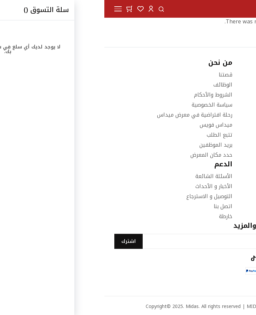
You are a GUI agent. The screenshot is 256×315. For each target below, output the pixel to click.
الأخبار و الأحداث (109, 186)
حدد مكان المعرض (107, 155)
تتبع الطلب (115, 135)
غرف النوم (234, 176)
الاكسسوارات (231, 196)
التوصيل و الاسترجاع (105, 196)
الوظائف (118, 85)
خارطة (121, 216)
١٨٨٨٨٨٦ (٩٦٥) (228, 95)
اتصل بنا (118, 206)
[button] (46, 8)
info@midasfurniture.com (214, 107)
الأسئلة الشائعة (109, 176)
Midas (87, 306)
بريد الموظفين (111, 145)
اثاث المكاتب (231, 206)
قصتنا (121, 74)
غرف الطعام (232, 186)
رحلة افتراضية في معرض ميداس (90, 115)
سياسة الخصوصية (107, 105)
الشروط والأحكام (109, 95)
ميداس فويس (111, 125)
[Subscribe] (24, 241)
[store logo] (229, 9)
